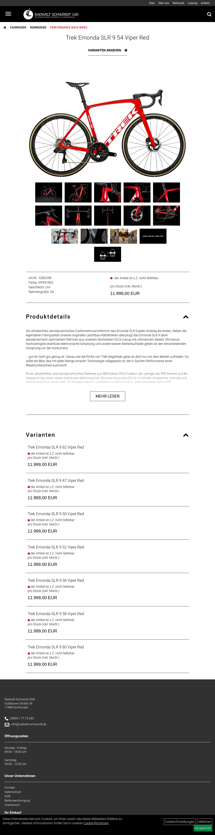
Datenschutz (12, 792)
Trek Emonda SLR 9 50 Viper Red (56, 514)
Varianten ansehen (105, 50)
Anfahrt (205, 3)
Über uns (163, 3)
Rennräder (38, 27)
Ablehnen (204, 822)
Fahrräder (18, 27)
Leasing (192, 3)
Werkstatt (178, 3)
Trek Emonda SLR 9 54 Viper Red (107, 37)
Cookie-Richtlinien (96, 823)
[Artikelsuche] (209, 14)
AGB (7, 796)
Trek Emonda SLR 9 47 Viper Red (56, 480)
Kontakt (9, 787)
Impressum (12, 805)
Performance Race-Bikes (68, 27)
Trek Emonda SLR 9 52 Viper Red (56, 547)
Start (152, 3)
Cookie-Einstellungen (179, 822)
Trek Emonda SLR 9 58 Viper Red (56, 614)
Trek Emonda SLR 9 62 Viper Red (56, 447)
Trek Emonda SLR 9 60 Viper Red (56, 647)
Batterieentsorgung (17, 800)
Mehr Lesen (108, 396)
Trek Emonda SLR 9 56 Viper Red (56, 580)
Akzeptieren (203, 828)
